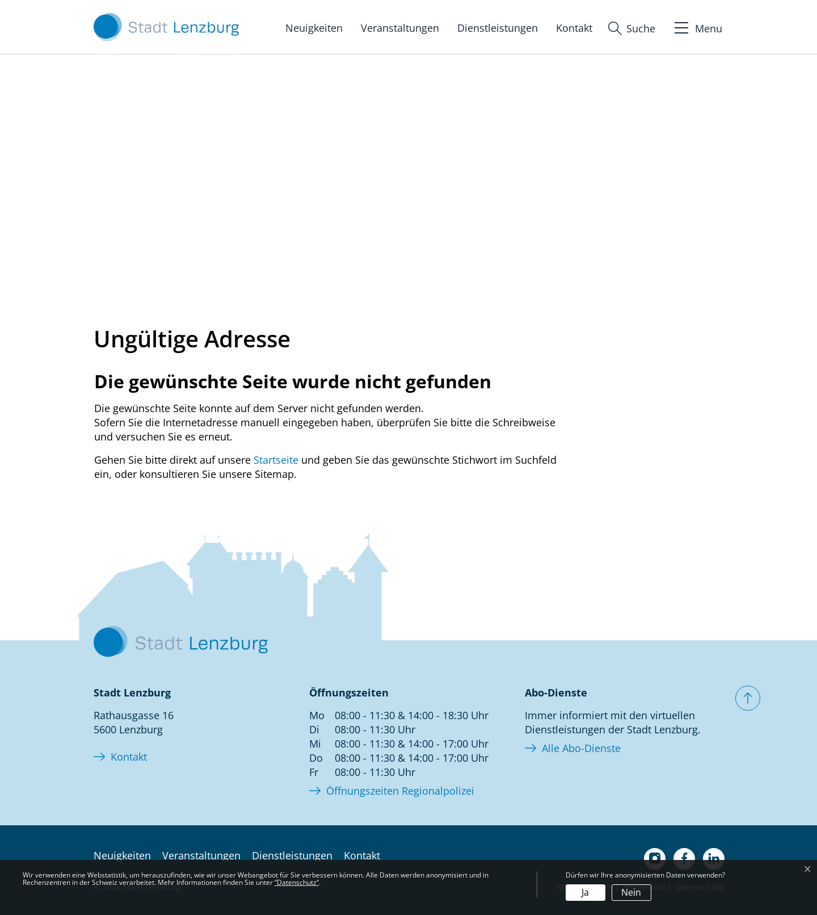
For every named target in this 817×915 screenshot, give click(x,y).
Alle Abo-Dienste (581, 748)
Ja (585, 892)
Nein (631, 892)
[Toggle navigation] (697, 26)
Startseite (276, 460)
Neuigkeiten (314, 28)
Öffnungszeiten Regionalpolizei (400, 791)
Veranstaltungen (400, 28)
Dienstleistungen (497, 28)
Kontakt (574, 28)
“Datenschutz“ (297, 882)
